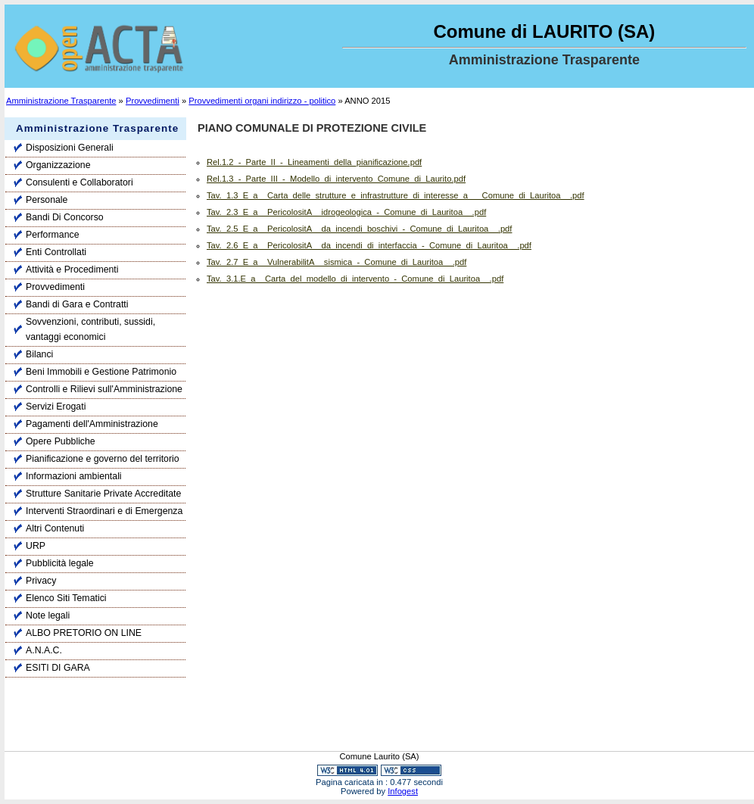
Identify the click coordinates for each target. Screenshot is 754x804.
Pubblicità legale (60, 563)
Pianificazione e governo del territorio (102, 458)
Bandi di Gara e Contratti (77, 304)
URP (35, 546)
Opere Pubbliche (60, 441)
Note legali (48, 615)
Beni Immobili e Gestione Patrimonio (101, 371)
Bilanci (39, 354)
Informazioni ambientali (74, 476)
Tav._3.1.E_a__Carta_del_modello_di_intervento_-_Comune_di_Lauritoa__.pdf (355, 278)
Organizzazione (58, 165)
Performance (52, 234)
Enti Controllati (56, 252)
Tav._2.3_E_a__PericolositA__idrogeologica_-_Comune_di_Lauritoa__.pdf (346, 212)
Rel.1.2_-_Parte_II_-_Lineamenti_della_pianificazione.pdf (314, 162)
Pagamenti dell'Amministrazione (92, 424)
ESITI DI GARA (58, 667)
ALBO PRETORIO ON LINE (84, 633)
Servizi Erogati (56, 406)
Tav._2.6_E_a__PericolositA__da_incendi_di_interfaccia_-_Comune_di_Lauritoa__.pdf (369, 245)
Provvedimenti (152, 100)
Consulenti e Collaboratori (79, 182)
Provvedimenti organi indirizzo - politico (261, 100)
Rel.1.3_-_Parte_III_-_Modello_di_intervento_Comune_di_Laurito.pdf (336, 178)
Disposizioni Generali (70, 147)
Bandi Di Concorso (65, 217)
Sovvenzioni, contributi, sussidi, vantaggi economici (90, 329)
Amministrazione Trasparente (61, 100)
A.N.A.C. (44, 650)
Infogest (403, 791)
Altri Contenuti (55, 528)
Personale (46, 200)
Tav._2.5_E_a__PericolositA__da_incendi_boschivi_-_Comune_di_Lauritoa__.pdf (359, 228)
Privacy (41, 580)
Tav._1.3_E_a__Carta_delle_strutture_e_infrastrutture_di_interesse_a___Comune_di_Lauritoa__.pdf (395, 195)
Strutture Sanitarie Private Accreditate (103, 493)
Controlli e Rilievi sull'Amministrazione (104, 389)
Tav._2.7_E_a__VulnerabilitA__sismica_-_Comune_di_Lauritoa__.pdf (336, 261)
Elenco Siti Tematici (66, 598)
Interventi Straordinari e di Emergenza (104, 511)
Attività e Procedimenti (72, 269)
